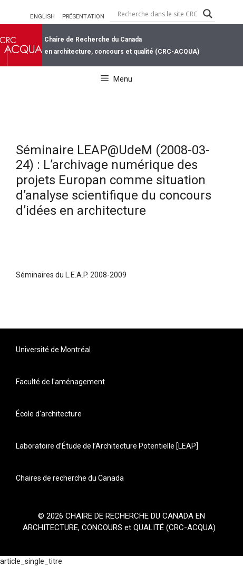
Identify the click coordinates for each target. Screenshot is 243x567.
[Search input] (158, 13)
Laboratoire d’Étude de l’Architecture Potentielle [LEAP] (107, 446)
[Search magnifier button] (207, 13)
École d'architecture (49, 414)
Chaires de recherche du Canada (70, 478)
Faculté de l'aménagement (60, 381)
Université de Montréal (53, 349)
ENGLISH (42, 16)
